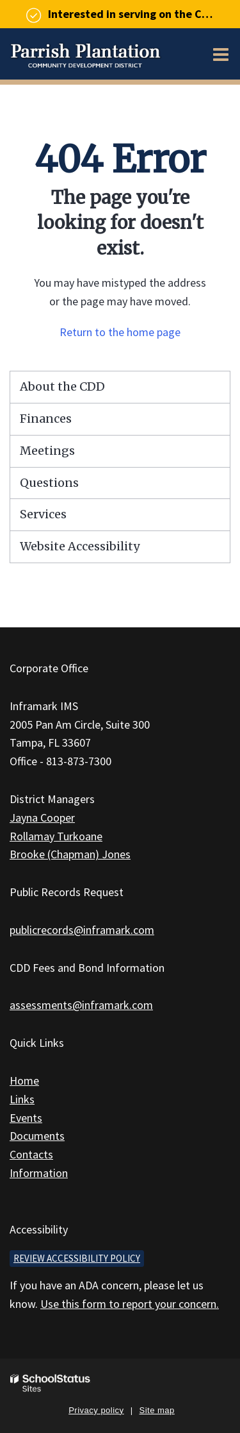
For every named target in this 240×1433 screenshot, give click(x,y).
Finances (46, 418)
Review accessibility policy (76, 1258)
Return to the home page (120, 332)
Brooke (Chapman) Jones (70, 854)
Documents (37, 1135)
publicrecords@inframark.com (82, 929)
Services (43, 514)
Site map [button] (157, 1410)
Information (39, 1173)
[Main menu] (221, 54)
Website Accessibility (80, 546)
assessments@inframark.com (81, 1004)
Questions (49, 482)
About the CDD (62, 386)
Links (22, 1099)
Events (26, 1117)
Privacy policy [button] (96, 1410)
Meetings (47, 450)
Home (24, 1080)
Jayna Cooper (42, 817)
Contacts (31, 1154)
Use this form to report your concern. (129, 1303)
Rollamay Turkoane (56, 836)
